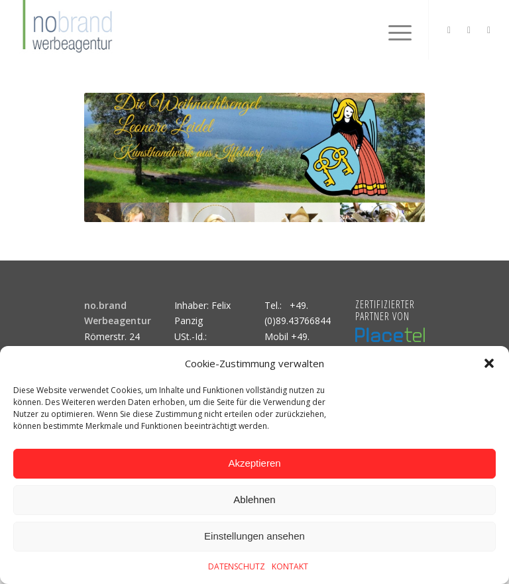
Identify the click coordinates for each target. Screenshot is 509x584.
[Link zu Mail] (489, 30)
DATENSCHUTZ (236, 566)
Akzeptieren (254, 463)
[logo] (65, 30)
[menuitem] (393, 30)
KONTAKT (290, 566)
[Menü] (393, 30)
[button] (489, 363)
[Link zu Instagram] (449, 30)
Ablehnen (254, 499)
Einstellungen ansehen (254, 536)
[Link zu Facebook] (469, 30)
